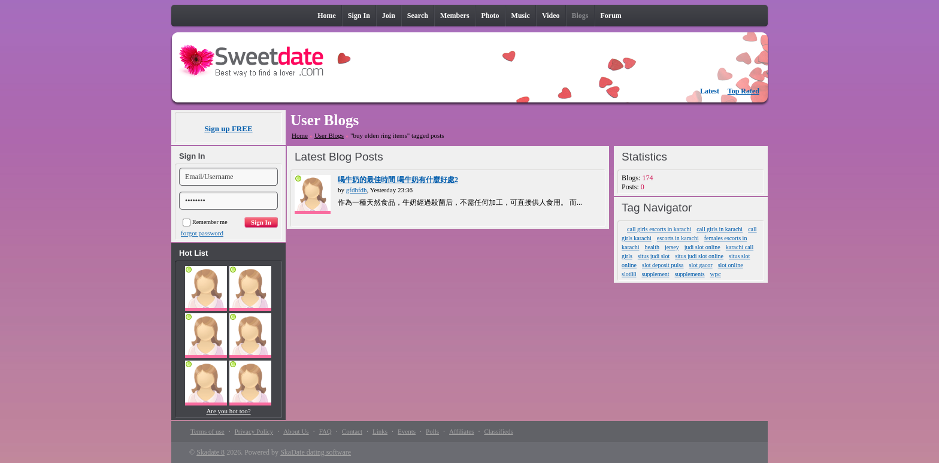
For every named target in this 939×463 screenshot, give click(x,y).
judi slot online (702, 247)
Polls (432, 431)
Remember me (205, 222)
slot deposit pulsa (662, 265)
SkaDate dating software (315, 452)
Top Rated (743, 91)
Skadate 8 (210, 452)
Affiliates (461, 431)
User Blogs (329, 135)
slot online (730, 265)
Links (379, 431)
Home (300, 135)
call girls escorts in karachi (659, 229)
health (651, 247)
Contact (352, 431)
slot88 (629, 274)
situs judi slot (654, 256)
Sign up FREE (228, 128)
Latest (709, 91)
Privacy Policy (254, 431)
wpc (715, 273)
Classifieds (498, 431)
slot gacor (701, 265)
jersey (672, 247)
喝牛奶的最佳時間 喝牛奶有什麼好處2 (398, 179)
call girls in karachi (719, 229)
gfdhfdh (356, 189)
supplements (690, 274)
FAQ (325, 431)
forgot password (202, 233)
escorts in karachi (678, 238)
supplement (656, 274)
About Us (295, 431)
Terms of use (207, 431)
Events (407, 431)
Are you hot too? (228, 410)
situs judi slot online (699, 256)
